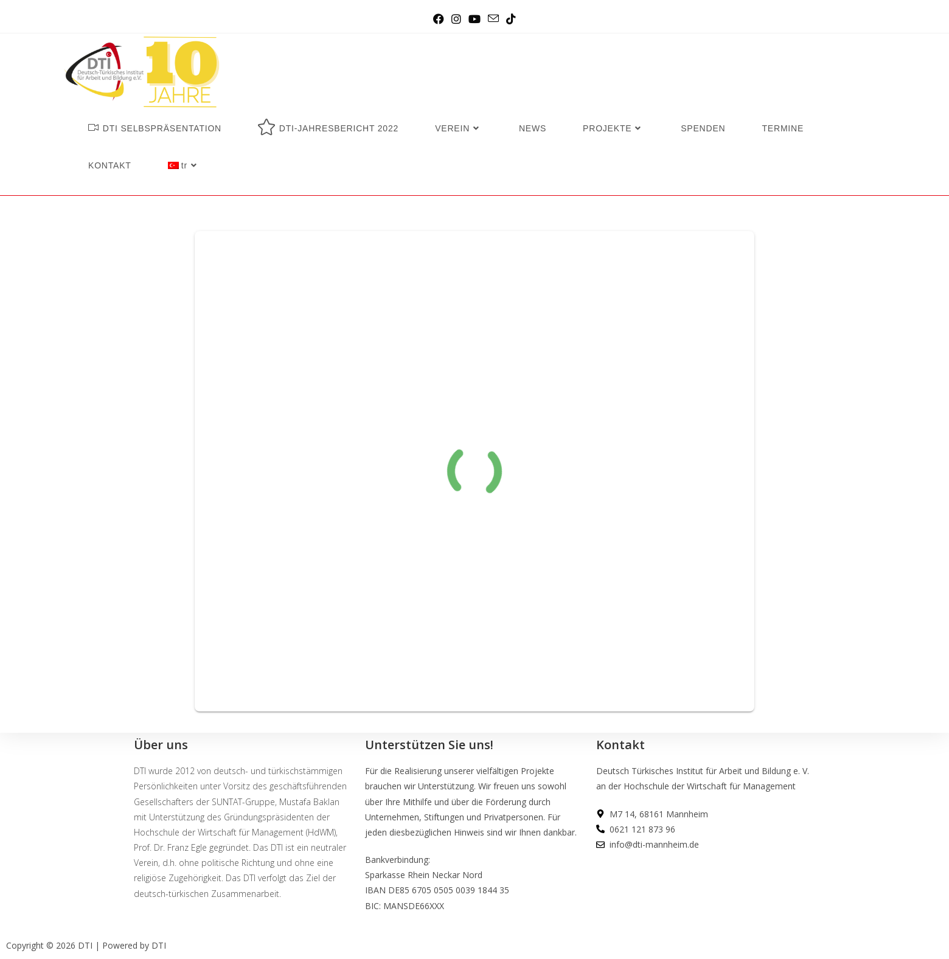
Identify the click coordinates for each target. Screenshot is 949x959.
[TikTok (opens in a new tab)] (511, 19)
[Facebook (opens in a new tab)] (438, 19)
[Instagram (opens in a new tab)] (456, 19)
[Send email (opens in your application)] (493, 19)
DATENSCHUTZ (627, 899)
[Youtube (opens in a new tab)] (474, 19)
